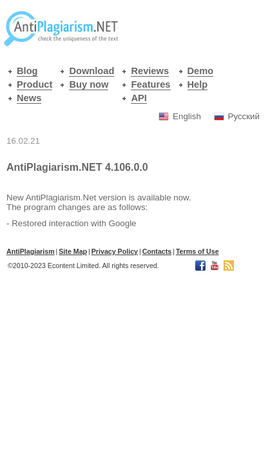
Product (34, 84)
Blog (27, 71)
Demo (201, 71)
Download (91, 71)
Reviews (150, 71)
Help (198, 84)
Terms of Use (197, 251)
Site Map (73, 251)
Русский (244, 116)
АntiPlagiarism (30, 251)
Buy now (88, 84)
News (29, 98)
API (138, 98)
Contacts (157, 251)
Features (150, 84)
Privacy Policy (114, 251)
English (187, 116)
